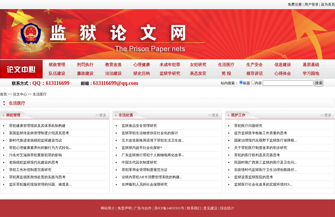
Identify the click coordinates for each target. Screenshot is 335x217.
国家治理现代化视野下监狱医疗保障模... (265, 140)
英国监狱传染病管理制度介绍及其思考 (39, 133)
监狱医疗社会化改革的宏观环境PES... (263, 184)
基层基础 (311, 64)
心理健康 (141, 64)
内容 (256, 83)
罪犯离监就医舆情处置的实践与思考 (37, 177)
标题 (244, 83)
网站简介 (108, 208)
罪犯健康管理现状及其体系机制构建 (37, 126)
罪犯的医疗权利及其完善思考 (257, 155)
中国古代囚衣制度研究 (139, 162)
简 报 (226, 73)
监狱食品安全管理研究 (139, 126)
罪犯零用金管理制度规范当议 (145, 170)
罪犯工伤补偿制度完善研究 (30, 170)
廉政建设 (85, 73)
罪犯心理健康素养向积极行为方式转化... (40, 148)
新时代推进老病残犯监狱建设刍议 (35, 140)
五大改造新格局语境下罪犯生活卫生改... (153, 140)
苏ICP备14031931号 (169, 208)
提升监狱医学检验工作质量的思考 (260, 133)
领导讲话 (254, 73)
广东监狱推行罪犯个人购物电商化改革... (153, 155)
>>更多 (100, 115)
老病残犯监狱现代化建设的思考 (33, 162)
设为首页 (328, 4)
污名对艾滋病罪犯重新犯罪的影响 (35, 155)
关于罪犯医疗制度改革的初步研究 (260, 148)
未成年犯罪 (170, 64)
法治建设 (113, 73)
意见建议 (210, 208)
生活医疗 (226, 64)
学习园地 (311, 73)
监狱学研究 (170, 73)
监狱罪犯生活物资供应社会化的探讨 (150, 133)
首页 (3, 94)
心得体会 (282, 73)
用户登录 (311, 4)
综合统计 (227, 208)
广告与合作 (143, 208)
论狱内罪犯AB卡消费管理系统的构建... (152, 177)
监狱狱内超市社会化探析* (142, 148)
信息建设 (282, 64)
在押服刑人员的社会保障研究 (145, 184)
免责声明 (125, 208)
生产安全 (254, 64)
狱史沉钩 (141, 73)
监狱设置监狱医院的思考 (253, 177)
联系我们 (194, 208)
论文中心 (20, 94)
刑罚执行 (85, 64)
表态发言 (198, 73)
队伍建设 (57, 73)
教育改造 (113, 64)
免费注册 (295, 4)
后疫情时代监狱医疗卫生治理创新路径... (265, 170)
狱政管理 (57, 64)
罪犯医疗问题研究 (248, 126)
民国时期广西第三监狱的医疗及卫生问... (265, 162)
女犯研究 (198, 64)
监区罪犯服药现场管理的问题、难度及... (40, 184)
